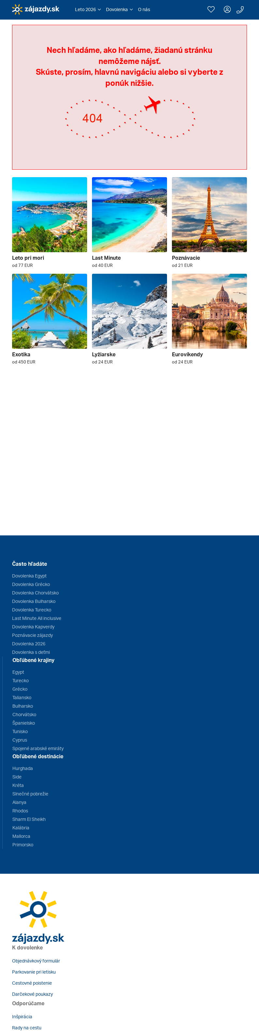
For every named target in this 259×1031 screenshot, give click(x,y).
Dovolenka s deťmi (31, 652)
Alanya (19, 802)
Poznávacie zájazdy (32, 635)
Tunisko (20, 731)
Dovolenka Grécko (31, 584)
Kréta (18, 785)
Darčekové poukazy (32, 994)
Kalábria (20, 827)
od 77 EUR (22, 265)
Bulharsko (22, 706)
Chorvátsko (24, 714)
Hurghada (22, 768)
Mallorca (21, 836)
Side (17, 776)
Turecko (20, 680)
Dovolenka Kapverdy (33, 626)
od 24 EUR (102, 361)
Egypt (18, 672)
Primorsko (22, 844)
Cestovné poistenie (32, 983)
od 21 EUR (182, 265)
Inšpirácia (22, 1016)
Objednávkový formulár (36, 960)
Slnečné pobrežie (30, 793)
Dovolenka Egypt (29, 575)
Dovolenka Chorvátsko (35, 592)
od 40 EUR (102, 265)
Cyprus (19, 740)
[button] (87, 9)
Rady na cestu (26, 1027)
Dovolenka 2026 (28, 643)
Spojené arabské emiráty (38, 748)
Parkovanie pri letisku (34, 972)
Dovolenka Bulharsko (33, 601)
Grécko (19, 689)
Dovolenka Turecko (31, 609)
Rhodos (20, 810)
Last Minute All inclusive (36, 618)
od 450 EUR (23, 361)
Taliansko (21, 697)
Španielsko (23, 723)
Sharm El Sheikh (29, 819)
